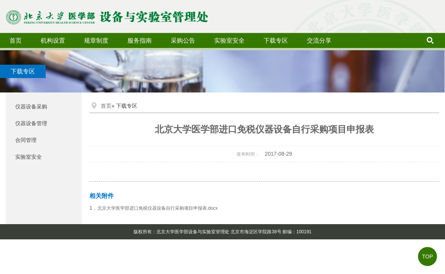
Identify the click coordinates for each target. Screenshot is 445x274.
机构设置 (53, 40)
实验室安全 (229, 40)
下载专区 (276, 40)
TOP (427, 256)
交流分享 (319, 40)
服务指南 (139, 40)
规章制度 (96, 40)
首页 (16, 40)
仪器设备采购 (31, 107)
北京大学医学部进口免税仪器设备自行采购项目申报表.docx (157, 208)
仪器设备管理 (31, 123)
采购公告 (183, 40)
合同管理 (26, 140)
